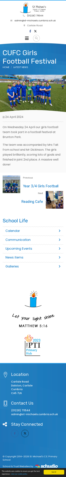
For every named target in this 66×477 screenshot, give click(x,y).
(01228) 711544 (33, 15)
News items (33, 257)
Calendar (33, 231)
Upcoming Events (33, 249)
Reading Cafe (32, 201)
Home (6, 67)
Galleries (33, 266)
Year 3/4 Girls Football (40, 186)
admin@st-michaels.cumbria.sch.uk (33, 20)
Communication (33, 240)
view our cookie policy (19, 474)
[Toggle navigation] (26, 38)
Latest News (20, 67)
